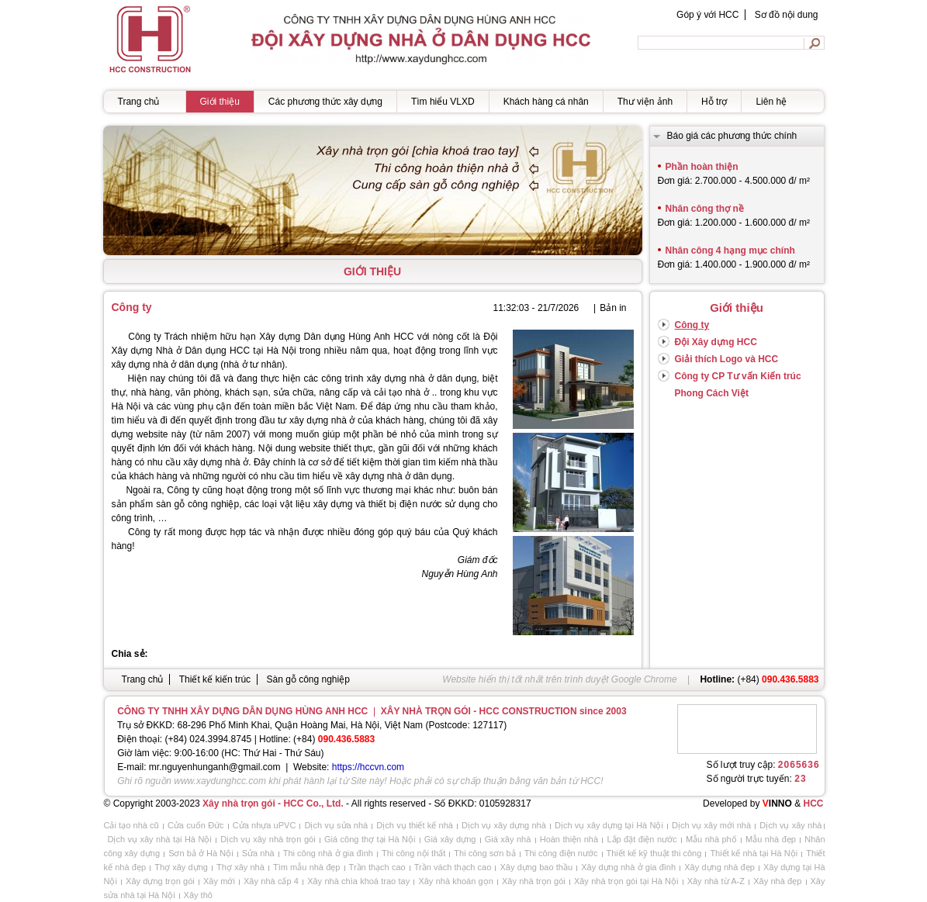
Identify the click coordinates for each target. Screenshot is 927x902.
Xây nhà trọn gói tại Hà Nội (626, 881)
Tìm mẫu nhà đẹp (307, 867)
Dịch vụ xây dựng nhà (504, 825)
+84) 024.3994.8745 (210, 739)
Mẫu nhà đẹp (770, 839)
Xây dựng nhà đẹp (719, 867)
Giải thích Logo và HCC (727, 359)
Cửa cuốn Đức (196, 825)
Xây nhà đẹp (777, 881)
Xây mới (219, 881)
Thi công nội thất (413, 853)
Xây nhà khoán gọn (455, 881)
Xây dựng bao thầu (536, 867)
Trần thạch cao (377, 867)
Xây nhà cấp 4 (271, 881)
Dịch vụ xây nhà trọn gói (267, 839)
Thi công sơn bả (484, 853)
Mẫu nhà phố (711, 839)
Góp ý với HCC (707, 14)
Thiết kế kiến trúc (215, 679)
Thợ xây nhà (240, 867)
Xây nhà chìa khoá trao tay (358, 881)
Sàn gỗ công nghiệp (307, 679)
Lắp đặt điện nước (641, 839)
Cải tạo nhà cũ (131, 825)
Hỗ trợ (714, 101)
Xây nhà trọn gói (534, 881)
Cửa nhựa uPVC (264, 825)
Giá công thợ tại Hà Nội (369, 839)
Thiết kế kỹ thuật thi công (654, 853)
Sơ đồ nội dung (786, 14)
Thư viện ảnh (645, 101)
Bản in (613, 307)
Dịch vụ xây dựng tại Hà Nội (609, 825)
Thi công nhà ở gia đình (328, 853)
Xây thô (198, 895)
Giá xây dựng (450, 839)
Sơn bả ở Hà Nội (200, 853)
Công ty (692, 325)
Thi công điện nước (561, 853)
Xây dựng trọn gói (160, 881)
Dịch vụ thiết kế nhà (414, 825)
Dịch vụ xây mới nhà (711, 825)
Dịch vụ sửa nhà (336, 825)
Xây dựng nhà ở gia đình (628, 867)
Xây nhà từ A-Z (716, 881)
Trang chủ (139, 101)
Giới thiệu (220, 101)
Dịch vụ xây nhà (790, 825)
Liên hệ (771, 101)
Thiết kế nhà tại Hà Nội (753, 853)
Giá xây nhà (508, 839)
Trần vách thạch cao (453, 867)
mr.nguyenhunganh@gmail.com (215, 767)
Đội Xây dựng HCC (716, 342)
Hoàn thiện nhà (569, 839)
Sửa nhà (258, 853)
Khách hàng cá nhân (546, 101)
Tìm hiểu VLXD (443, 101)
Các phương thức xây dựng (325, 101)
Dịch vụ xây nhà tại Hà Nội (160, 839)
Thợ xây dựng (181, 867)
